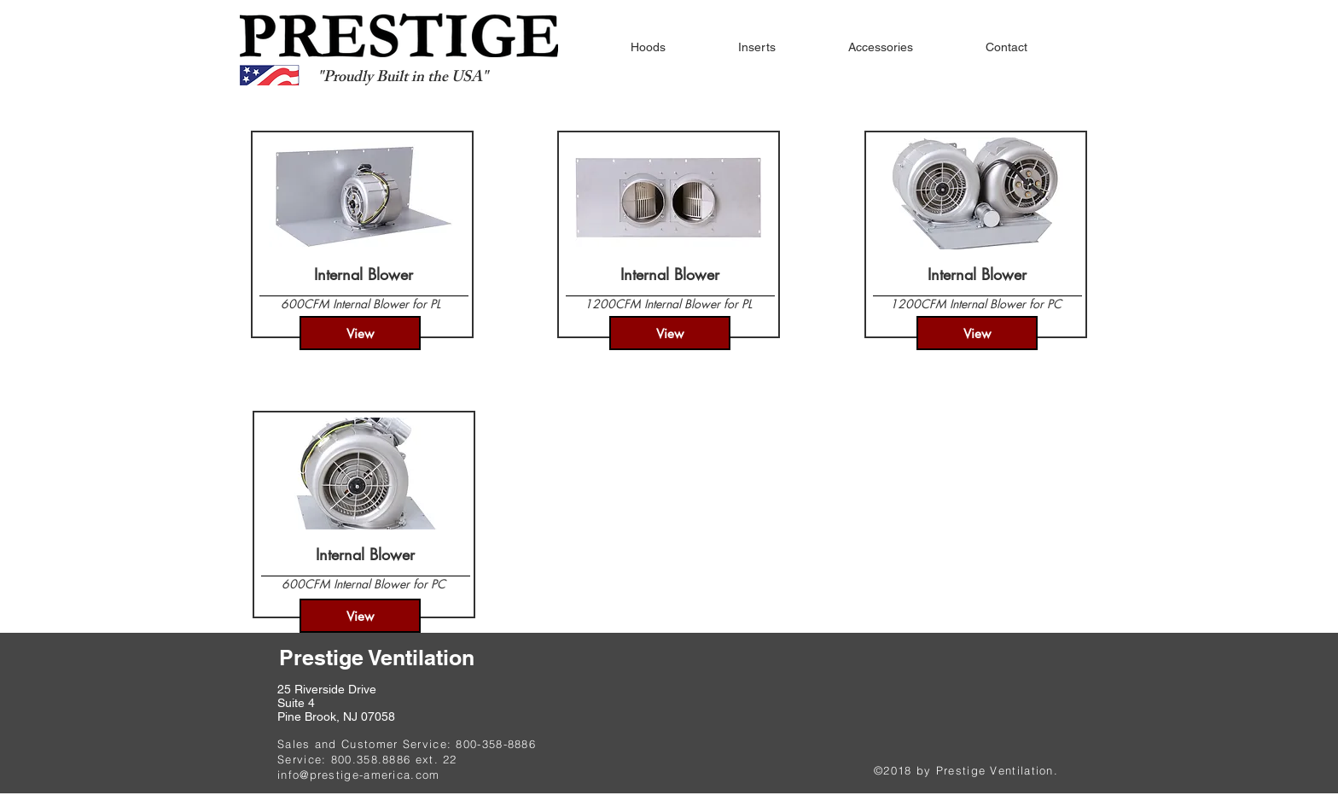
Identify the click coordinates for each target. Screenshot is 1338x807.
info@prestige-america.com (358, 774)
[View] (360, 333)
